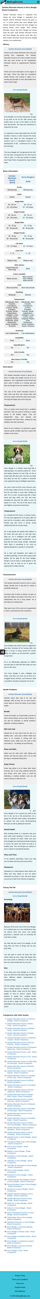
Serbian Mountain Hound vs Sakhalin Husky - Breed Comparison (20, 1029)
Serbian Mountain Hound (17, 49)
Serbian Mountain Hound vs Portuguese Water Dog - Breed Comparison (22, 1048)
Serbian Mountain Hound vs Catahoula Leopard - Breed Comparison (21, 1039)
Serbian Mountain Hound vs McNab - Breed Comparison (20, 1081)
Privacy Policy (20, 1275)
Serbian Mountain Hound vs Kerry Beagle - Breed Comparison (19, 1199)
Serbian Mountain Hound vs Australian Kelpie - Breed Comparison (21, 1119)
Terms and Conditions (20, 1279)
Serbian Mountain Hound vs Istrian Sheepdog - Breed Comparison (20, 1133)
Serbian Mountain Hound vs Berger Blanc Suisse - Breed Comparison (20, 1095)
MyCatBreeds (20, 1291)
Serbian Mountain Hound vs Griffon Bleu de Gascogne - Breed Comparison (22, 1062)
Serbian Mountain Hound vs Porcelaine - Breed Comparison (21, 1086)
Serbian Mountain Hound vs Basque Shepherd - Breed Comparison (20, 1128)
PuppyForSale (20, 1287)
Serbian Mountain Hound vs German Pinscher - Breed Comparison (20, 1043)
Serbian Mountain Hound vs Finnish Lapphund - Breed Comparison (20, 1091)
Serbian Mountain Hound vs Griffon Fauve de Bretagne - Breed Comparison (22, 1124)
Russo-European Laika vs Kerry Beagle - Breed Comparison (21, 1185)
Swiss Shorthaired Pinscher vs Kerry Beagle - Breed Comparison (20, 1213)
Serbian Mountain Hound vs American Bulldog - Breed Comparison (21, 1020)
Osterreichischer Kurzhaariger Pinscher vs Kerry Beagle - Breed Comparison (21, 1180)
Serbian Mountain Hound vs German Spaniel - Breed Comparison (20, 1072)
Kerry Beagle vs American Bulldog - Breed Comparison (20, 1228)
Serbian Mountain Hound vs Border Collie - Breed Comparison (20, 1024)
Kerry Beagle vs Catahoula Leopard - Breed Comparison (20, 1242)
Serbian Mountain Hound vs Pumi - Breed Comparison (20, 1114)
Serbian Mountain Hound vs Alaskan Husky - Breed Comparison (20, 1034)
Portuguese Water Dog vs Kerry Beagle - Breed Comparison (21, 1143)
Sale (29, 49)
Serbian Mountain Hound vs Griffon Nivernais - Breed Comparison (20, 1100)
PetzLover (20, 1283)
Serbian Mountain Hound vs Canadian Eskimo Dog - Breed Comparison (21, 1076)
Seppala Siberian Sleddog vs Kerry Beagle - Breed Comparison (20, 1195)
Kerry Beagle (18, 90)
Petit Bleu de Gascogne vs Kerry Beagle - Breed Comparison (22, 1166)
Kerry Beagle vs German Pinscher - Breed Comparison (20, 1247)
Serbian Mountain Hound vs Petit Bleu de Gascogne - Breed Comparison (21, 1109)
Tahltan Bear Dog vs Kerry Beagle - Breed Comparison (20, 1218)
